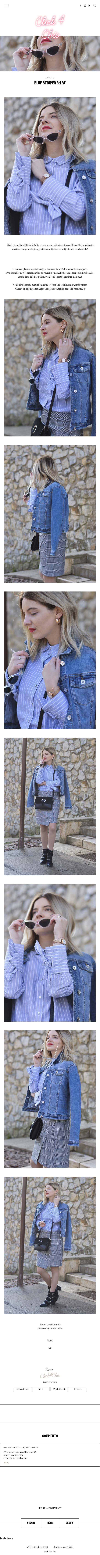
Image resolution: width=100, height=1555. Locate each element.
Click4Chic (50, 1375)
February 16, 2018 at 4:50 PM (27, 1447)
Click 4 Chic (50, 28)
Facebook (22, 1389)
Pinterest (59, 1389)
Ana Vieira (9, 1448)
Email (78, 1389)
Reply (6, 1463)
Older (69, 1523)
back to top (50, 1551)
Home (50, 1523)
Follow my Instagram (16, 1458)
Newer (31, 1523)
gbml (71, 1547)
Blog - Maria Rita (13, 1455)
